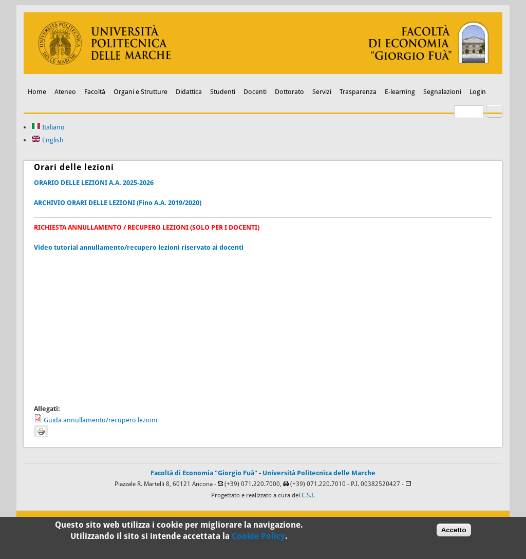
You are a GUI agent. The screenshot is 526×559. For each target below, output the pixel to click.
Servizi (321, 92)
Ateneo (65, 92)
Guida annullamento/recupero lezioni (100, 420)
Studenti (222, 92)
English (47, 140)
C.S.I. (308, 495)
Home (37, 92)
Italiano (48, 127)
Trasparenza (358, 92)
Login (477, 92)
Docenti (255, 92)
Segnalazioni (442, 92)
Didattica (189, 92)
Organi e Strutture (140, 92)
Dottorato (289, 92)
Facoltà (94, 92)
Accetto (453, 532)
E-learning (400, 92)
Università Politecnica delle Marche (318, 473)
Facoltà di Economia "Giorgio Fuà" (204, 473)
